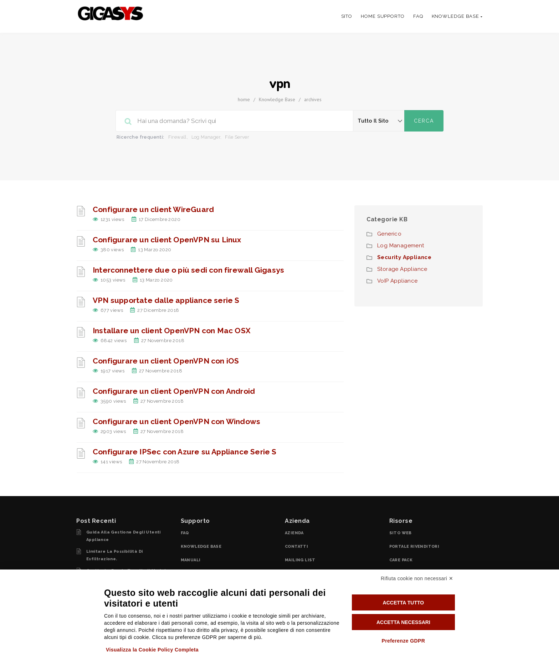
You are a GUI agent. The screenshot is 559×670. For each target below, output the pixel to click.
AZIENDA (294, 533)
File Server (237, 137)
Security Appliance (404, 257)
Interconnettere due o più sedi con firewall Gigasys (188, 270)
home (244, 99)
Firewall (177, 137)
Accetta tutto (403, 602)
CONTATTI (296, 546)
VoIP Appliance (397, 281)
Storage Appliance (402, 269)
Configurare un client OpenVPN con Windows (176, 421)
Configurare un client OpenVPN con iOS (166, 360)
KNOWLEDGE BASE (201, 546)
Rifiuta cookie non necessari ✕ (417, 578)
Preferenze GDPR (403, 641)
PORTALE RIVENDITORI (414, 546)
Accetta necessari (403, 622)
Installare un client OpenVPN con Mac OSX (172, 330)
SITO (347, 16)
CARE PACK (401, 560)
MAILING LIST (300, 560)
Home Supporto (383, 16)
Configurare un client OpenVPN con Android (174, 391)
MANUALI (191, 560)
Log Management (400, 245)
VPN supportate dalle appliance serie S (166, 300)
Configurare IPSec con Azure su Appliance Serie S (185, 451)
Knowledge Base (277, 99)
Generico (389, 234)
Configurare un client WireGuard (153, 209)
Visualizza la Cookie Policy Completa (152, 650)
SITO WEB (400, 533)
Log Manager (205, 137)
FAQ (418, 16)
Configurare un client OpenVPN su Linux (167, 239)
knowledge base (457, 16)
